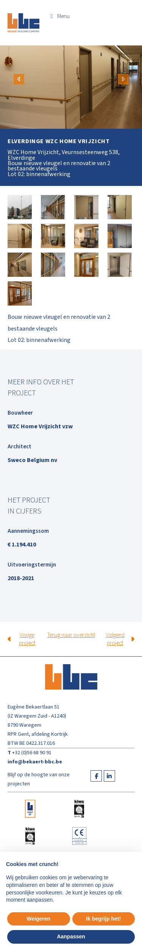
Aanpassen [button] (71, 936)
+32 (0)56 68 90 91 (31, 753)
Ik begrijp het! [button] (103, 919)
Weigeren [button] (38, 919)
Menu (63, 16)
